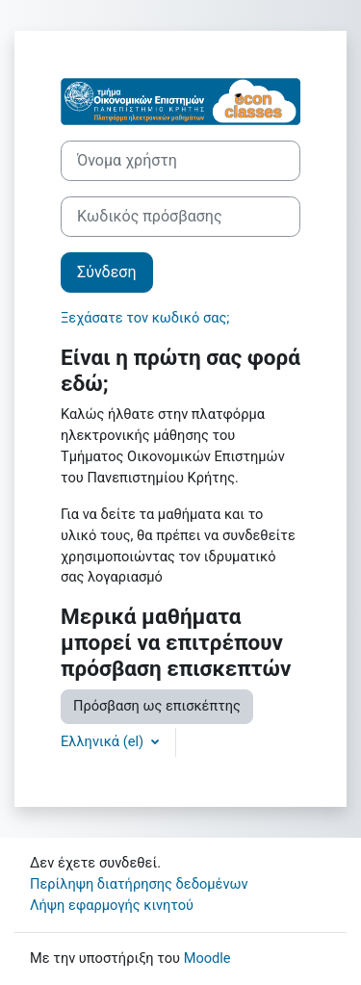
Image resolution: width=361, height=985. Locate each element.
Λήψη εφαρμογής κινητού (111, 905)
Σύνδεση (107, 272)
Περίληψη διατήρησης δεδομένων (139, 884)
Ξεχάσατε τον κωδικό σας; (145, 317)
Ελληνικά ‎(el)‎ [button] (104, 741)
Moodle (207, 958)
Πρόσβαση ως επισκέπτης (157, 705)
